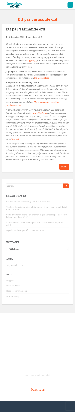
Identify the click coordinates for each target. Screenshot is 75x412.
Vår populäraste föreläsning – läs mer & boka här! (28, 201)
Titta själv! (15, 139)
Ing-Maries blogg (41, 78)
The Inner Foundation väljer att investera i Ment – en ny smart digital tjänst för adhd (36, 208)
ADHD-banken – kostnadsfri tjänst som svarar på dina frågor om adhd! (35, 223)
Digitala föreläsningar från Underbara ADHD (25, 230)
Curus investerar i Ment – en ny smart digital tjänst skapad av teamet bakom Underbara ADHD (36, 215)
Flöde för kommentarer (16, 291)
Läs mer (64, 167)
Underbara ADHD (35, 37)
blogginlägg (31, 60)
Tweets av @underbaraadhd (37, 375)
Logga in (10, 280)
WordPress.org (12, 296)
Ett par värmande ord (25, 29)
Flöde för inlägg (13, 285)
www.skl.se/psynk (40, 113)
